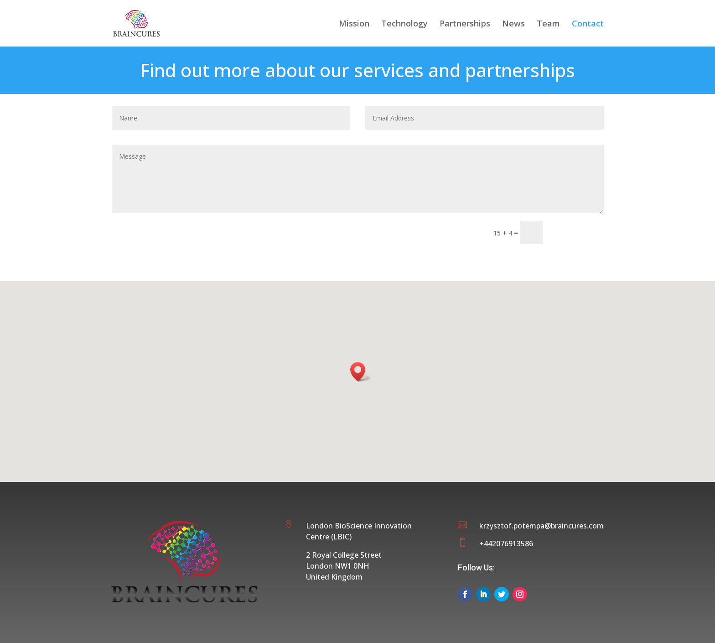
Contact (588, 24)
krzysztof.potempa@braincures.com (541, 526)
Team (548, 24)
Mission (354, 24)
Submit (577, 232)
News (513, 24)
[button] (360, 372)
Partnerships (465, 24)
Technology (404, 24)
